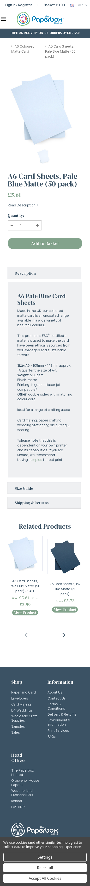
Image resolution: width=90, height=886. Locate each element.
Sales (15, 732)
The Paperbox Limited (22, 772)
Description (25, 273)
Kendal (16, 801)
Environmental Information (59, 722)
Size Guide (24, 488)
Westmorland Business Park (22, 792)
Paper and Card (23, 692)
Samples (18, 726)
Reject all (45, 867)
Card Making (21, 704)
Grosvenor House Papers (25, 782)
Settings (45, 857)
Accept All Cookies (45, 878)
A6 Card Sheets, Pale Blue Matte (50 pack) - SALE (25, 586)
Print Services (58, 730)
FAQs (52, 736)
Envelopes (19, 698)
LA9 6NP (17, 807)
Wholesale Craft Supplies (24, 718)
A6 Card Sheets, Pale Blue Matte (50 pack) (60, 51)
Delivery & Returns (62, 714)
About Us (55, 692)
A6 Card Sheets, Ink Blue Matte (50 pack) (64, 589)
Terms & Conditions (56, 706)
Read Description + (23, 205)
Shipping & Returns (32, 502)
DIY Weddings (22, 710)
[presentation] (26, 634)
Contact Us (57, 698)
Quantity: (16, 215)
